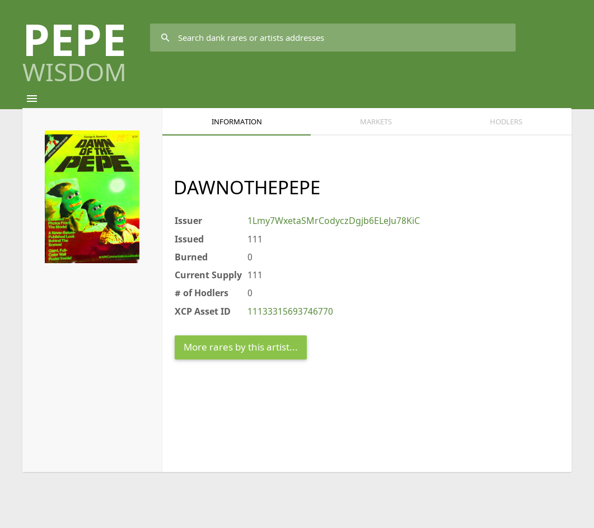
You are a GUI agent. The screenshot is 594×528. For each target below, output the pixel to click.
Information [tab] (237, 121)
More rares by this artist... (241, 346)
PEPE (74, 47)
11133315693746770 (290, 311)
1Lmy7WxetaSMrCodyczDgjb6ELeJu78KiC (333, 220)
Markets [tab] (376, 121)
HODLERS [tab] (506, 121)
